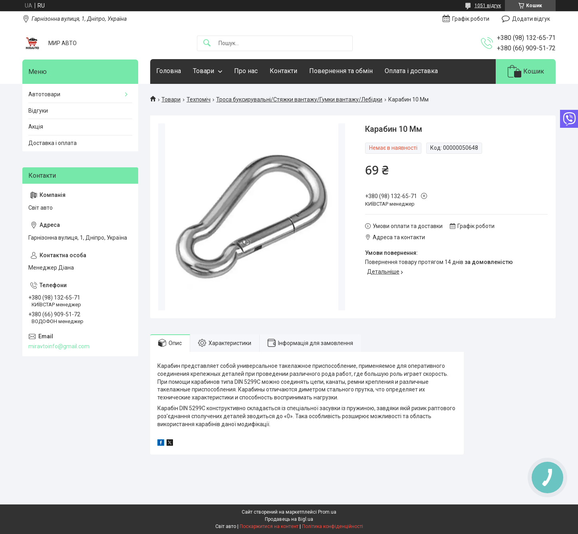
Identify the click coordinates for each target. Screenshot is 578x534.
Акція (35, 126)
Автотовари (44, 94)
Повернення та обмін (341, 71)
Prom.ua (327, 512)
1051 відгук (488, 5)
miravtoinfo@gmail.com (58, 346)
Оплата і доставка (411, 71)
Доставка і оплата (52, 143)
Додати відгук (531, 19)
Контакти (283, 71)
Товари (203, 71)
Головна (168, 71)
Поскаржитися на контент (269, 526)
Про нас (246, 71)
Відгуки (38, 110)
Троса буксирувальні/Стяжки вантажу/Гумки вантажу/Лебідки (299, 99)
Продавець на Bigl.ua (289, 519)
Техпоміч (199, 99)
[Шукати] (207, 43)
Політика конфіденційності (332, 526)
